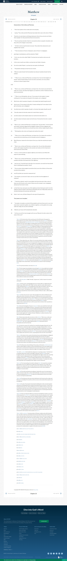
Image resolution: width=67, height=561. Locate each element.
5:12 (23, 474)
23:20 (18, 452)
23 (17, 345)
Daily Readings (35, 1)
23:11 (19, 441)
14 (31, 21)
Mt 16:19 (36, 305)
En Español (33, 15)
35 (40, 221)
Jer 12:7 (22, 482)
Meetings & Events (38, 533)
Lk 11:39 (27, 460)
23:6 (18, 278)
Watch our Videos (41, 514)
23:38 (19, 482)
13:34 (38, 221)
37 (40, 340)
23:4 (18, 264)
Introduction (9, 21)
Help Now (57, 1)
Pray (35, 534)
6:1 (20, 436)
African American (7, 533)
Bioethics (6, 542)
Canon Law (6, 544)
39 (20, 218)
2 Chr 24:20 (29, 474)
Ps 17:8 (28, 421)
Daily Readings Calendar (39, 1)
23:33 (19, 471)
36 (20, 294)
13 (29, 21)
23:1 (18, 218)
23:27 (18, 373)
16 (34, 21)
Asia (5, 536)
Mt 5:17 (23, 259)
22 (45, 21)
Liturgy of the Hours (23, 539)
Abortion (5, 529)
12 (27, 21)
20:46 (32, 438)
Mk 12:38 (28, 221)
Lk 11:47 (22, 466)
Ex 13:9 (32, 273)
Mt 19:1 (28, 225)
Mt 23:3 (18, 262)
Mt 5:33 (37, 340)
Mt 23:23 (48, 354)
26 (51, 21)
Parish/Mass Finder (54, 529)
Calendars (52, 533)
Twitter (49, 555)
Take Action (36, 529)
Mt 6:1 (23, 270)
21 (43, 21)
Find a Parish (43, 1)
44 (30, 476)
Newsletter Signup (53, 534)
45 (25, 352)
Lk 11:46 (22, 433)
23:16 (18, 334)
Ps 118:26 (23, 485)
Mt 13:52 (29, 404)
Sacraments (21, 537)
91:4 (32, 421)
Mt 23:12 (40, 316)
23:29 (18, 380)
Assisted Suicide (7, 539)
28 (55, 21)
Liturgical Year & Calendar (24, 536)
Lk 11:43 (28, 438)
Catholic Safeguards (8, 548)
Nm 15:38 (30, 436)
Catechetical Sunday (8, 547)
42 (22, 245)
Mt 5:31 (20, 245)
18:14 (25, 444)
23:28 (19, 463)
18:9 (26, 463)
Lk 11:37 (33, 221)
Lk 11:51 (29, 411)
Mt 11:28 (36, 264)
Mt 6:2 (34, 298)
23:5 (18, 267)
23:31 (19, 468)
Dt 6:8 (37, 273)
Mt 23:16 (22, 248)
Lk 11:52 (47, 310)
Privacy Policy (36, 491)
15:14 (22, 449)
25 (50, 21)
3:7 (21, 471)
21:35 (21, 479)
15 (33, 21)
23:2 (18, 239)
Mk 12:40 (39, 320)
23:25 (18, 365)
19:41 (28, 476)
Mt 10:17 (32, 405)
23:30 (19, 466)
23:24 (18, 352)
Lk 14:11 (19, 291)
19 (39, 21)
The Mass (21, 540)
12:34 (23, 471)
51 (29, 397)
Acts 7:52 (22, 468)
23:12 (19, 444)
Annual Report (7, 534)
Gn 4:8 (25, 474)
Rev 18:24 (45, 474)
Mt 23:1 (41, 259)
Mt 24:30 (44, 428)
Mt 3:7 (45, 219)
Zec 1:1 (47, 412)
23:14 (18, 316)
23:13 (18, 294)
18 (38, 21)
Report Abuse (50, 1)
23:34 (18, 395)
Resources (52, 531)
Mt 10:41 (18, 404)
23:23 (18, 344)
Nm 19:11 (29, 376)
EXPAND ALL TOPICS (7, 550)
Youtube (54, 555)
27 (53, 21)
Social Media (52, 536)
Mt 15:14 (44, 338)
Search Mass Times (23, 533)
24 (48, 21)
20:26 (22, 441)
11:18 (40, 273)
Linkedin (57, 555)
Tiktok (62, 555)
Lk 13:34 (25, 415)
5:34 (23, 452)
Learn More (44, 522)
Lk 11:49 (27, 397)
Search (62, 1)
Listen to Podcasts (32, 514)
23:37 (18, 415)
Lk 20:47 (21, 320)
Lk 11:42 (30, 455)
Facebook (52, 555)
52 (36, 221)
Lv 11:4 (30, 358)
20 (41, 21)
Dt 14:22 (50, 344)
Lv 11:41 (23, 352)
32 (20, 386)
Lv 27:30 (46, 344)
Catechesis (6, 545)
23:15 (18, 324)
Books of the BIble (22, 531)
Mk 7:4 (40, 365)
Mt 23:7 (27, 285)
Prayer (20, 534)
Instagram (60, 555)
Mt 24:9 (39, 404)
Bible (5, 540)
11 (26, 21)
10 (24, 21)
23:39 (31, 225)
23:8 (18, 282)
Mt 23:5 (25, 302)
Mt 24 (18, 225)
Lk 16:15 (22, 463)
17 (36, 21)
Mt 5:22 (34, 330)
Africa (5, 531)
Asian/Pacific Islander (8, 537)
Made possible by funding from (51, 558)
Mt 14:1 (48, 245)
